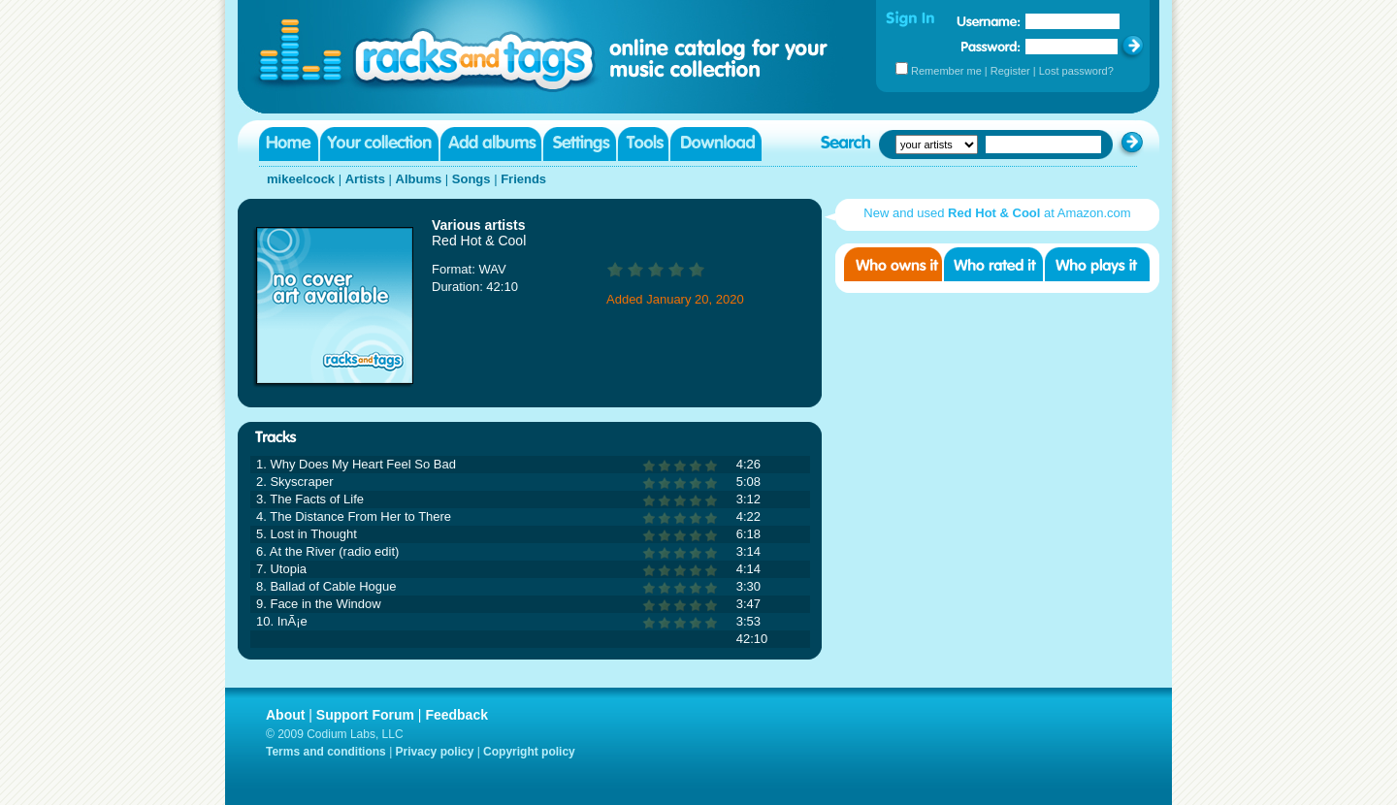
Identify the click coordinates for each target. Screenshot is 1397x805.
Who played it (1097, 264)
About (285, 715)
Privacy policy (435, 751)
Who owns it (893, 264)
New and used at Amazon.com (996, 213)
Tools (643, 144)
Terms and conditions (326, 751)
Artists (365, 179)
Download (716, 144)
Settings (579, 144)
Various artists (479, 225)
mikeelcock (301, 179)
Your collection (379, 144)
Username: (989, 21)
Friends (523, 179)
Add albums (490, 144)
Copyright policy (529, 751)
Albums (419, 179)
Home (288, 144)
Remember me (946, 71)
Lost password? (1076, 71)
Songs (471, 179)
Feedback (456, 715)
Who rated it (993, 264)
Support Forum (365, 715)
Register (1010, 71)
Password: (991, 46)
